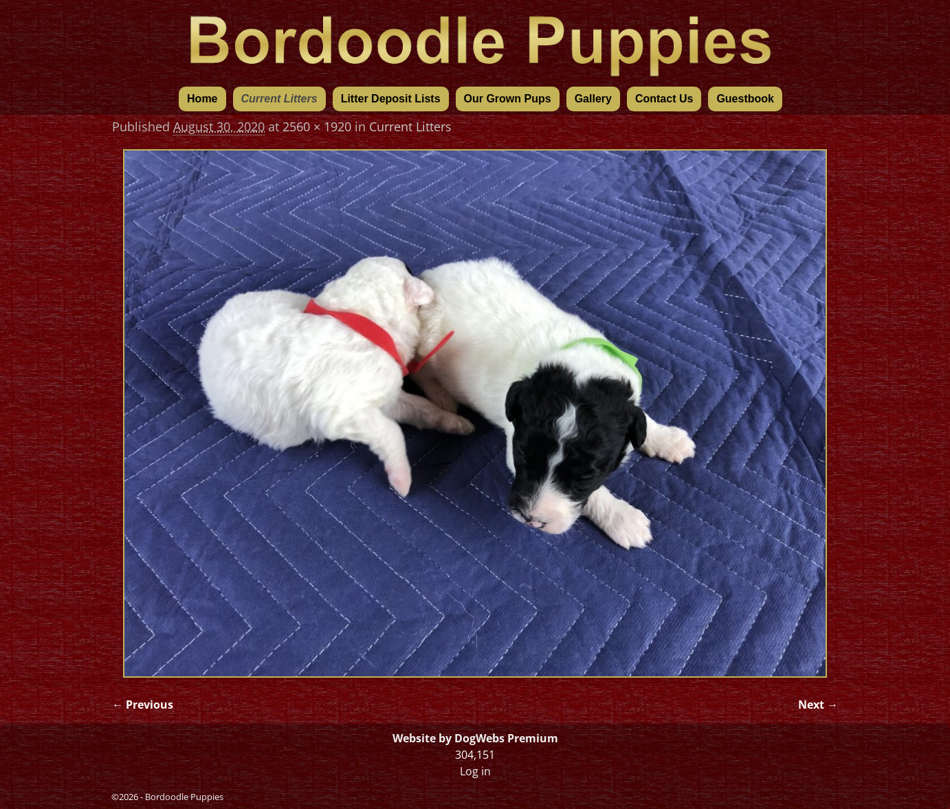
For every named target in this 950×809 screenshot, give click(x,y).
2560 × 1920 (317, 126)
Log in (475, 771)
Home (202, 98)
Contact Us (664, 98)
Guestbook (745, 98)
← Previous (142, 704)
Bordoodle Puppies (184, 796)
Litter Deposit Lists (391, 98)
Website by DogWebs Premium (475, 738)
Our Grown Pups (507, 98)
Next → (818, 704)
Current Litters (279, 98)
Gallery (593, 98)
